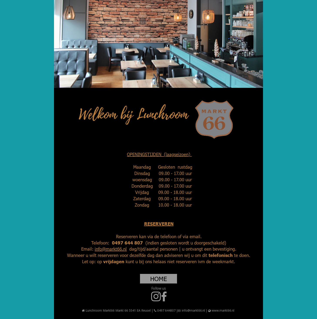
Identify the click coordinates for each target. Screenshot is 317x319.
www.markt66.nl (223, 310)
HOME (158, 278)
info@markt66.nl (111, 248)
